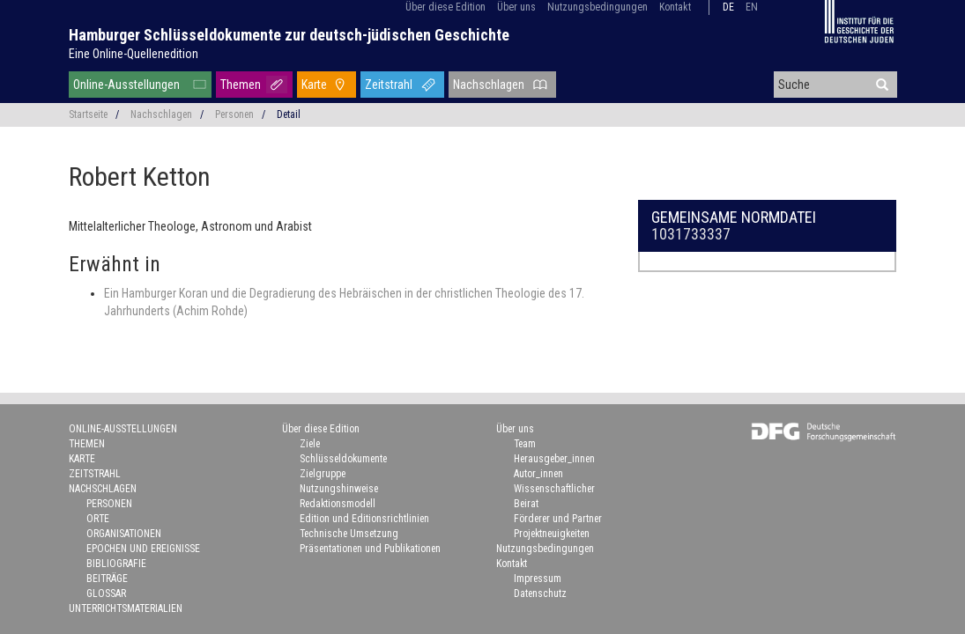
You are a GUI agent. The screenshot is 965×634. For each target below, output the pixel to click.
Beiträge (107, 578)
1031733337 (691, 234)
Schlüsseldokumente (343, 459)
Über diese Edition (445, 7)
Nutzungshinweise (339, 489)
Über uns (516, 7)
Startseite (88, 114)
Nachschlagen (488, 84)
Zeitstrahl (388, 84)
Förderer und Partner (558, 518)
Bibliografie (116, 563)
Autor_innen (538, 474)
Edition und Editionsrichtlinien (364, 518)
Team (525, 444)
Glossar (106, 593)
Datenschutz (540, 593)
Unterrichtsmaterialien (125, 608)
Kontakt (675, 7)
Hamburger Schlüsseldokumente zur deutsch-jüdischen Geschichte (289, 35)
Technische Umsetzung (349, 533)
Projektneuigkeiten (552, 533)
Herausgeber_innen (554, 459)
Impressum (537, 578)
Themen (240, 84)
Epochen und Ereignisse (143, 548)
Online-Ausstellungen (126, 84)
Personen (234, 114)
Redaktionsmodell (337, 504)
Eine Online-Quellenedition (133, 54)
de (728, 7)
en (752, 7)
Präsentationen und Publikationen (370, 548)
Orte (97, 518)
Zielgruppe (322, 474)
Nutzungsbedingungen (597, 7)
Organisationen (123, 533)
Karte (314, 84)
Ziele (310, 444)
